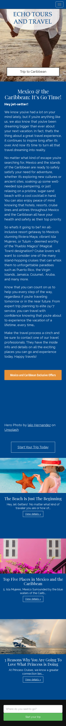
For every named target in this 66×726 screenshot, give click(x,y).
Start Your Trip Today (33, 447)
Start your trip (33, 716)
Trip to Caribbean (33, 71)
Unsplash (11, 430)
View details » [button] (33, 514)
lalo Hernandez (39, 425)
